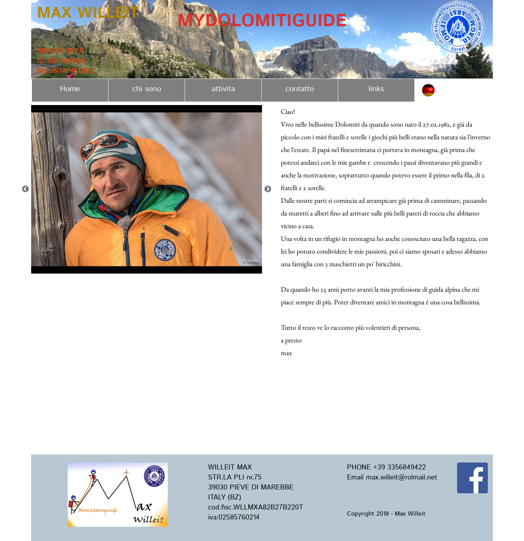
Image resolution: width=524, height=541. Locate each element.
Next (268, 189)
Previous (25, 189)
